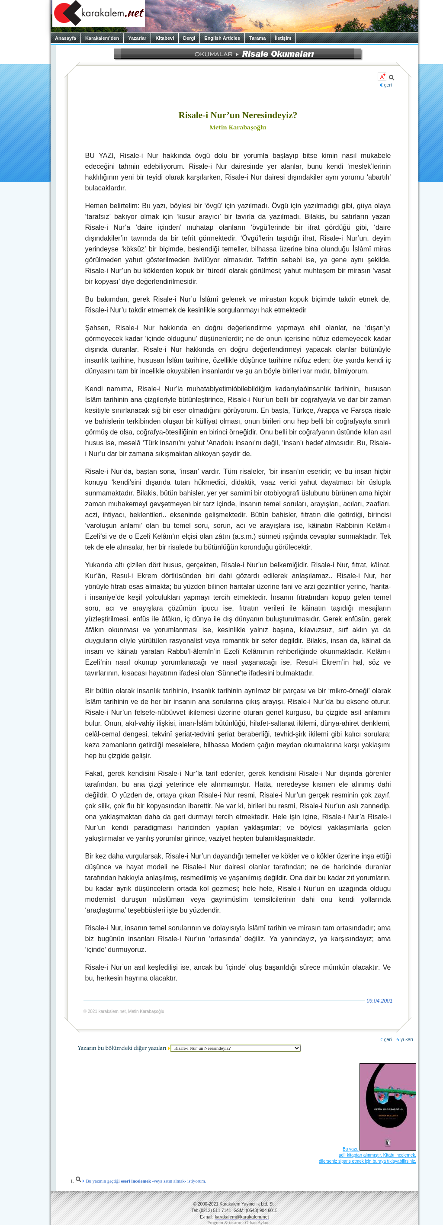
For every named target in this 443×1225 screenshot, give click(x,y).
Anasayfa (65, 38)
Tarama (257, 38)
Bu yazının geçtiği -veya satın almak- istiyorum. (140, 1181)
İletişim (283, 38)
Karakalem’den (102, 38)
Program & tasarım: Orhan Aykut (238, 1222)
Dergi (189, 38)
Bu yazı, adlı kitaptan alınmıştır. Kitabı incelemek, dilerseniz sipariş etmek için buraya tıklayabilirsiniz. (367, 1155)
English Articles (222, 38)
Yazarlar (137, 38)
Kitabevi (164, 38)
